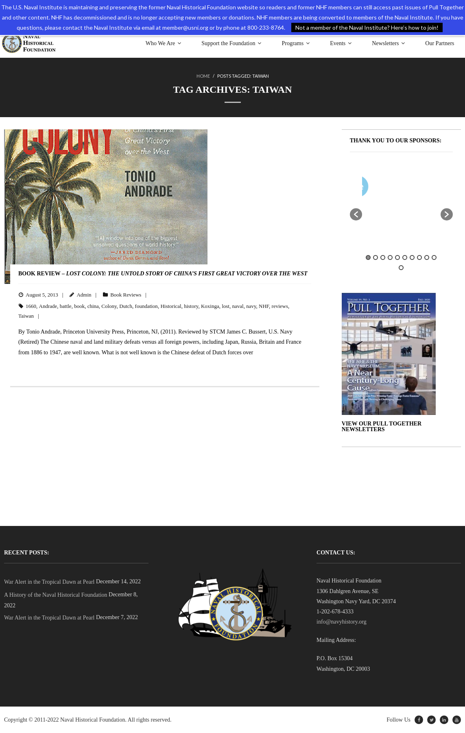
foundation (146, 306)
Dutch (125, 306)
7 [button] (412, 257)
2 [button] (375, 257)
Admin (83, 295)
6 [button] (404, 257)
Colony (108, 306)
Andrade (48, 306)
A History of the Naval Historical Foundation (55, 595)
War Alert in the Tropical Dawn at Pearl (49, 582)
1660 (31, 306)
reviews (280, 306)
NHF (264, 306)
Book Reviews (125, 295)
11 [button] (401, 267)
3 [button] (382, 257)
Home (203, 76)
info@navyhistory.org (342, 622)
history (191, 306)
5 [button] (397, 257)
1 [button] (368, 257)
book (79, 306)
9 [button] (426, 257)
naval (238, 306)
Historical (170, 306)
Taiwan (26, 316)
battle (66, 306)
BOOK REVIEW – (163, 274)
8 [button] (419, 257)
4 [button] (390, 257)
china (93, 306)
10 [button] (434, 257)
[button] (356, 214)
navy (251, 306)
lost (225, 306)
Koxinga (210, 306)
